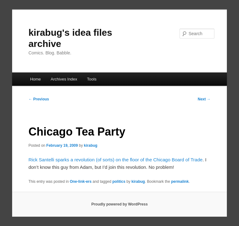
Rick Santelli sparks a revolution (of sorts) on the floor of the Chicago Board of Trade (115, 159)
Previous (38, 99)
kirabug (90, 145)
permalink (180, 181)
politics (118, 181)
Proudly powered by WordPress (119, 204)
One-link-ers (80, 181)
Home (35, 79)
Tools (91, 79)
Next (204, 99)
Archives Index (64, 79)
